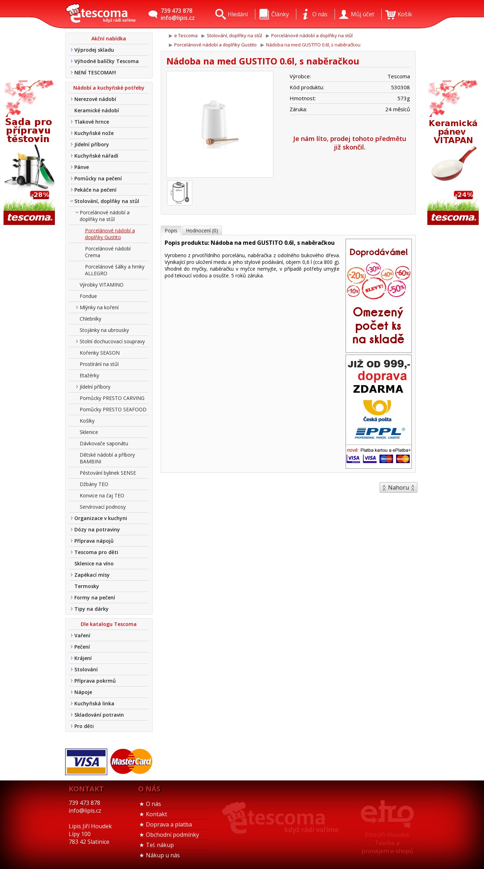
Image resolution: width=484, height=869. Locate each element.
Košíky (87, 420)
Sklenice (89, 432)
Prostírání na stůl (99, 364)
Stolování (86, 669)
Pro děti (84, 726)
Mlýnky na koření (99, 307)
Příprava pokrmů (95, 680)
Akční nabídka (108, 38)
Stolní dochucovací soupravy (112, 341)
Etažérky (89, 375)
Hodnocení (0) (202, 230)
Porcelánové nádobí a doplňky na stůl (105, 215)
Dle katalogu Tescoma (109, 624)
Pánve (81, 167)
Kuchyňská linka (94, 703)
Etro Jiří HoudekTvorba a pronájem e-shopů (387, 842)
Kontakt (156, 814)
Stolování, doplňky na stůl (106, 201)
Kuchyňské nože (94, 133)
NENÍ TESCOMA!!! (95, 72)
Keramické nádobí (96, 110)
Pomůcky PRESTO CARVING (112, 398)
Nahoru (398, 487)
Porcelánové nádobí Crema (108, 252)
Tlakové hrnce (91, 121)
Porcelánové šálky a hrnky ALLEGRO (114, 270)
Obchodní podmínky (172, 835)
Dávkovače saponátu (104, 443)
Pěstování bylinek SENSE (108, 472)
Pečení (82, 646)
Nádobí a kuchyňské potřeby (108, 87)
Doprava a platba (169, 824)
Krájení (83, 658)
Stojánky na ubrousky (104, 330)
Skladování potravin (99, 714)
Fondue (88, 296)
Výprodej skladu (94, 49)
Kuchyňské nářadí (96, 155)
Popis (171, 230)
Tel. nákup (160, 845)
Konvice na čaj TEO (102, 495)
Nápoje (83, 692)
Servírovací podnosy (103, 506)
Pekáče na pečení (95, 189)
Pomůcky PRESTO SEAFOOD (113, 409)
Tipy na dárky (91, 608)
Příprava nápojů (94, 540)
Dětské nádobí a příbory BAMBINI (107, 458)
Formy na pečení (94, 597)
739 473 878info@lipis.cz (178, 14)
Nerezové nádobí (95, 99)
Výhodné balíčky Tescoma (106, 61)
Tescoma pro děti (96, 552)
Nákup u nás (163, 855)
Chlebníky (90, 318)
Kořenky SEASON (100, 352)
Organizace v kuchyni (100, 518)
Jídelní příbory (91, 144)
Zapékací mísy (92, 574)
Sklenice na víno (94, 563)
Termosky (86, 586)
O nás (153, 804)
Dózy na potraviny (97, 529)
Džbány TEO (94, 484)
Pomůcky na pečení (98, 178)
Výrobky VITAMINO (102, 284)
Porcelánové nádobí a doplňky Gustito (110, 234)
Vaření (82, 635)
